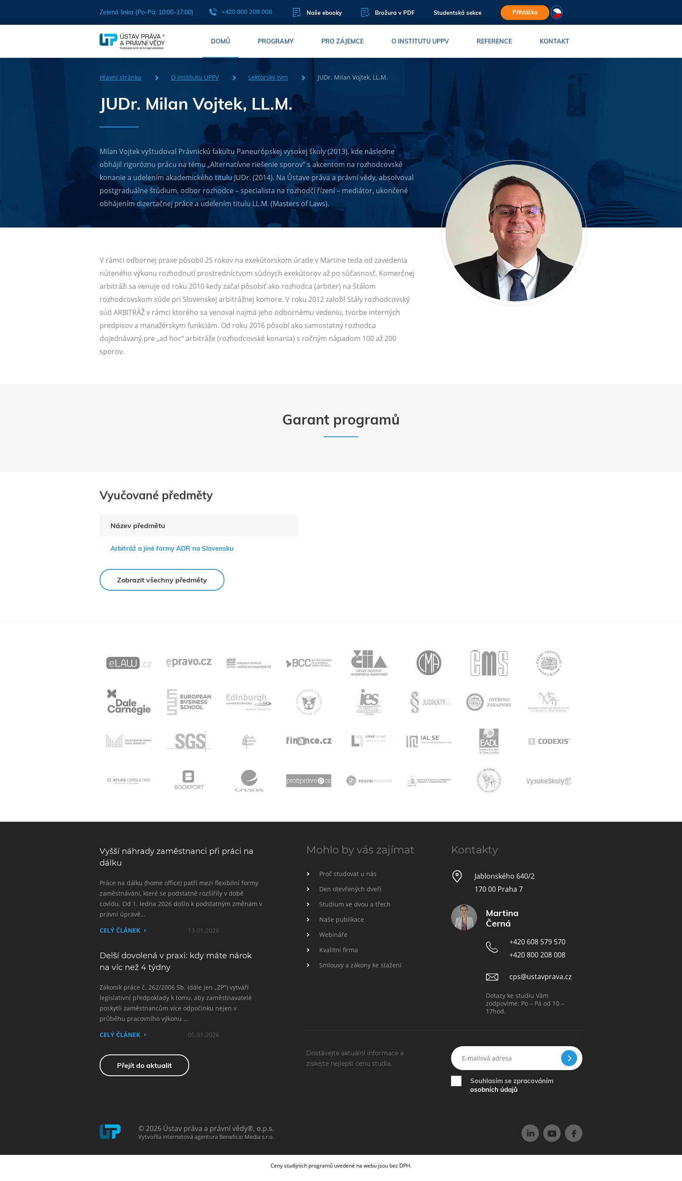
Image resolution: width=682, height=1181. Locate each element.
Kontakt (554, 41)
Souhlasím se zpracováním (511, 1085)
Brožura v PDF (388, 12)
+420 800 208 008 (240, 12)
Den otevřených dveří (350, 889)
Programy (276, 41)
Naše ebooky (317, 12)
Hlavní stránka (120, 77)
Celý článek (120, 930)
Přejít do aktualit (144, 1065)
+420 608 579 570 (537, 942)
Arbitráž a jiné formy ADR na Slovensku (172, 548)
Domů (220, 41)
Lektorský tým (268, 77)
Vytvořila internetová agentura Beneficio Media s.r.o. (206, 1137)
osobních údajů (494, 1089)
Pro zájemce (342, 41)
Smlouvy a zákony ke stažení (360, 965)
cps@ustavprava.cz (540, 976)
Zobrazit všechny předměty (162, 579)
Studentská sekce (457, 12)
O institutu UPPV (420, 41)
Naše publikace (341, 919)
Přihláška (525, 12)
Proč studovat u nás (348, 874)
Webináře (333, 934)
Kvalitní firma (338, 950)
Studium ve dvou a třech (355, 904)
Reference (494, 41)
